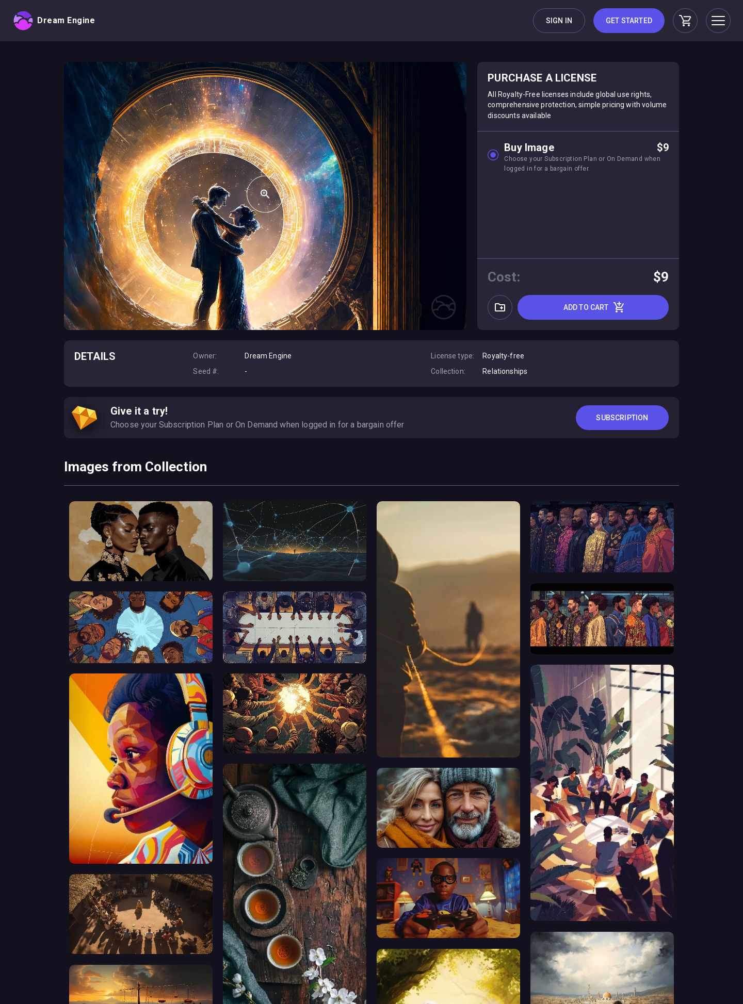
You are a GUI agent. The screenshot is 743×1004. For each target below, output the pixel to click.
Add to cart (594, 307)
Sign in (559, 21)
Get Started (629, 21)
